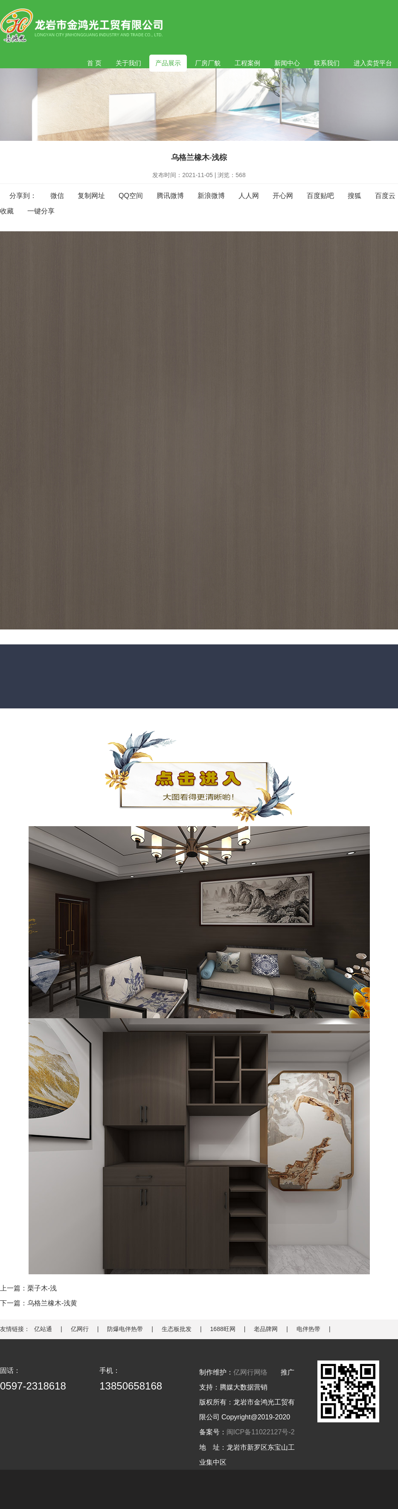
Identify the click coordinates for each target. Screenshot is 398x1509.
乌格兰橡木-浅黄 (52, 1303)
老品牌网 (266, 1328)
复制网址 (91, 195)
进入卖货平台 (373, 63)
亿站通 (43, 1328)
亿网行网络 (250, 1372)
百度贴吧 (320, 195)
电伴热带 (308, 1328)
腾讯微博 (170, 195)
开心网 (283, 195)
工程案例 (247, 63)
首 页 (94, 63)
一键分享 (41, 211)
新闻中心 (287, 63)
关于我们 (128, 63)
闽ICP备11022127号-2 (261, 1432)
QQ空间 (131, 195)
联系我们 (327, 63)
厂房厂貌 (208, 63)
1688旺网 (222, 1328)
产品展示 (168, 63)
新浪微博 (211, 195)
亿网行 (80, 1328)
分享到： (23, 195)
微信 (57, 195)
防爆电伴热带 (125, 1328)
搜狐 (354, 195)
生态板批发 (177, 1328)
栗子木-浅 (42, 1288)
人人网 (248, 195)
